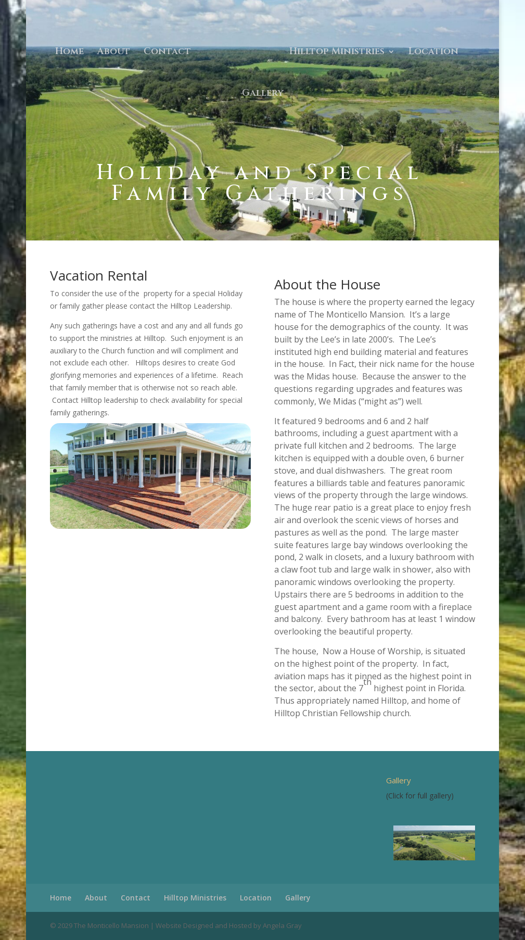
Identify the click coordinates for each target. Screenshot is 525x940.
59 (179, 496)
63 (214, 496)
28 (99, 483)
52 (117, 496)
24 (64, 483)
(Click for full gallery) (420, 796)
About (113, 53)
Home (69, 53)
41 (214, 483)
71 (150, 508)
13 (161, 471)
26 (81, 483)
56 (152, 496)
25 (72, 483)
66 (240, 496)
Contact (167, 53)
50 (99, 496)
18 (205, 471)
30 (117, 483)
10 (134, 471)
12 (152, 471)
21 (232, 471)
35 (161, 483)
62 (205, 496)
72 (159, 508)
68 (123, 508)
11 (143, 471)
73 (168, 508)
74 (176, 508)
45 (55, 496)
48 (81, 496)
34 (152, 483)
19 (214, 471)
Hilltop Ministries (337, 53)
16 (187, 471)
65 (232, 496)
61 (196, 496)
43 (232, 483)
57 (161, 496)
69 (132, 508)
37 (179, 483)
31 (125, 483)
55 (143, 496)
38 (187, 483)
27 (90, 483)
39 (196, 483)
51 (108, 496)
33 (143, 483)
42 (223, 483)
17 (196, 471)
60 (187, 496)
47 (72, 496)
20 (223, 471)
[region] (430, 842)
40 (205, 483)
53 (125, 496)
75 (185, 508)
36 (170, 483)
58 (170, 496)
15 (179, 471)
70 (141, 508)
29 (108, 483)
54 (134, 496)
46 (64, 496)
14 (170, 471)
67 (115, 508)
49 (90, 496)
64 (223, 496)
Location (433, 53)
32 (134, 483)
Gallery (263, 94)
